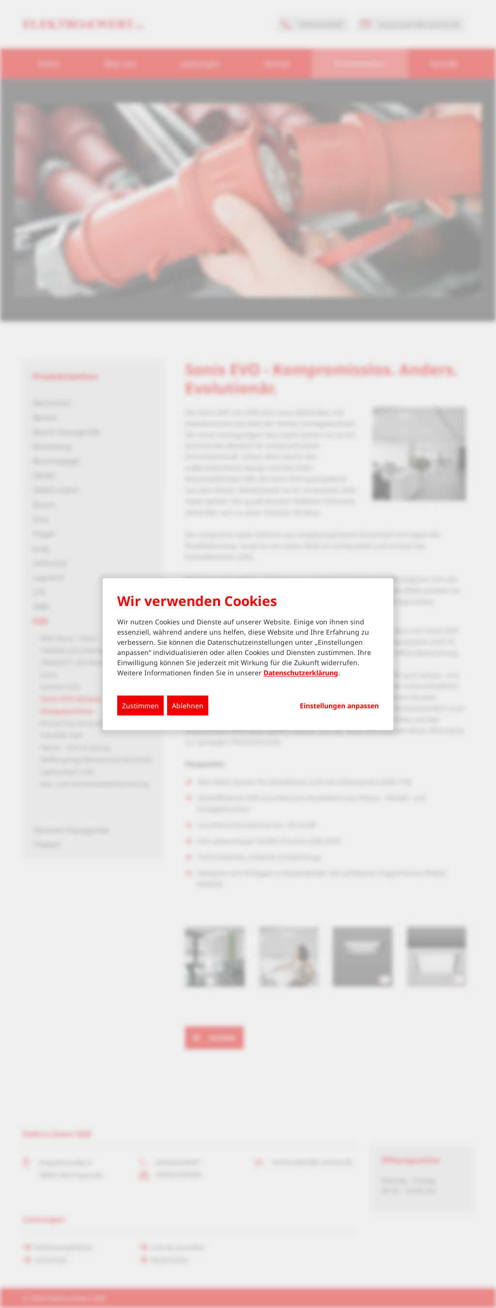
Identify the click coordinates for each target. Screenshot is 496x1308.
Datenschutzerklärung (301, 672)
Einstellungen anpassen (339, 705)
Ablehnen (187, 705)
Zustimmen (140, 705)
